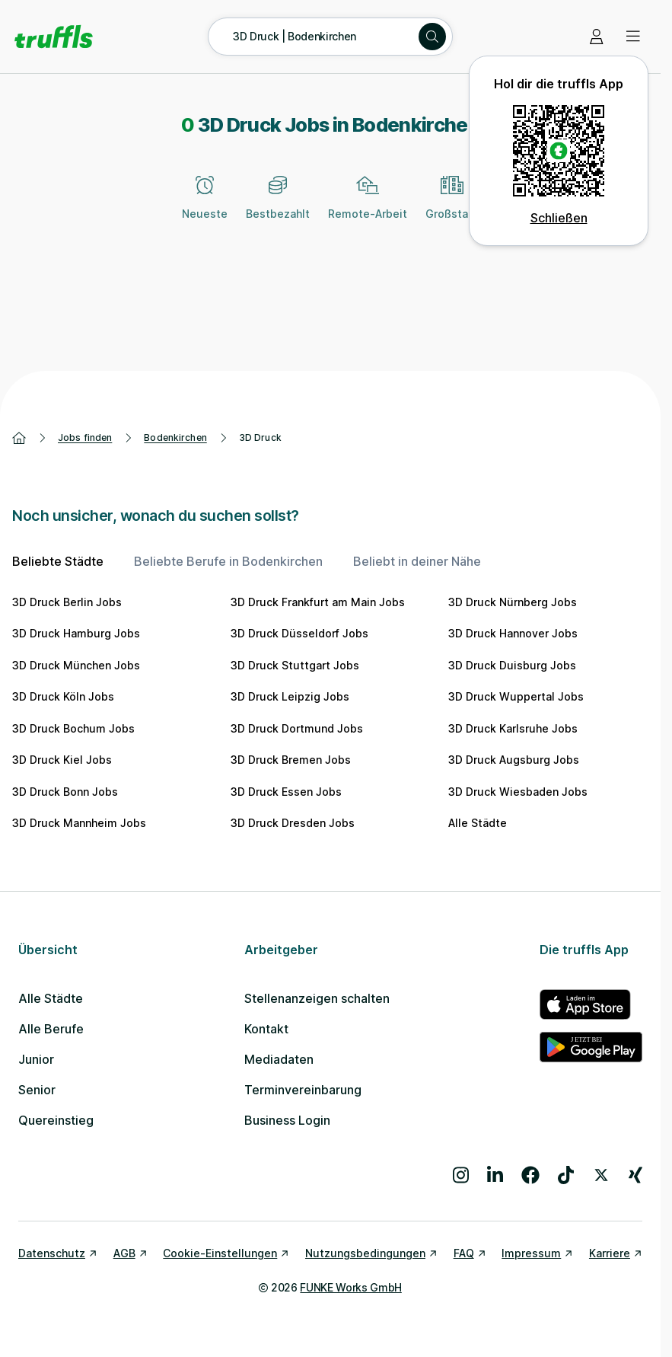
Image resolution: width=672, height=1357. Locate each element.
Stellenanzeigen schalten (317, 998)
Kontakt (266, 1028)
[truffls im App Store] (591, 1004)
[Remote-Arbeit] (367, 206)
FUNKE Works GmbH (350, 1287)
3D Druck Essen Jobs (286, 791)
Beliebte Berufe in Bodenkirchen (228, 561)
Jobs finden (85, 437)
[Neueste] (205, 206)
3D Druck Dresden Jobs (293, 822)
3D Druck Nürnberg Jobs (512, 601)
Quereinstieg (56, 1120)
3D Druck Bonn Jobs (65, 791)
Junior (36, 1059)
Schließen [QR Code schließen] (559, 217)
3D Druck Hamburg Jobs (76, 633)
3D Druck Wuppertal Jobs (516, 696)
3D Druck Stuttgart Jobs (295, 665)
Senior (37, 1089)
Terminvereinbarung (302, 1089)
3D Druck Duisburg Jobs (512, 665)
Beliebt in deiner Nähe (417, 561)
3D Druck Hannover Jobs (513, 633)
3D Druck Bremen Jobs (291, 759)
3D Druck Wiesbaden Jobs (518, 791)
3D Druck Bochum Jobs (73, 728)
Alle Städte (477, 822)
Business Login (287, 1120)
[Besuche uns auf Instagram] (461, 1175)
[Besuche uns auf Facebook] (530, 1175)
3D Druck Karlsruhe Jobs (513, 728)
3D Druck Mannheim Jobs (79, 822)
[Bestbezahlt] (278, 206)
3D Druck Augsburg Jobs (513, 759)
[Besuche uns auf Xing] (635, 1175)
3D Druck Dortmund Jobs (297, 728)
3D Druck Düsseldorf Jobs (299, 633)
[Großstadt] (452, 206)
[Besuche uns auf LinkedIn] (495, 1175)
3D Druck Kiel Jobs (62, 759)
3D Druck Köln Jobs (63, 696)
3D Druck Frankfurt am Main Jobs (318, 601)
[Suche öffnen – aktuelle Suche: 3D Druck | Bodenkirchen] (330, 36)
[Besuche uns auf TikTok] (566, 1175)
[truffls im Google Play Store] (591, 1047)
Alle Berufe (51, 1028)
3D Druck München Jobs (76, 665)
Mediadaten (279, 1059)
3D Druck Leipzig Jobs (290, 696)
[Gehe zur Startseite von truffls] (53, 36)
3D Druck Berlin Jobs (67, 601)
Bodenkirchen (175, 437)
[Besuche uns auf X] (601, 1175)
